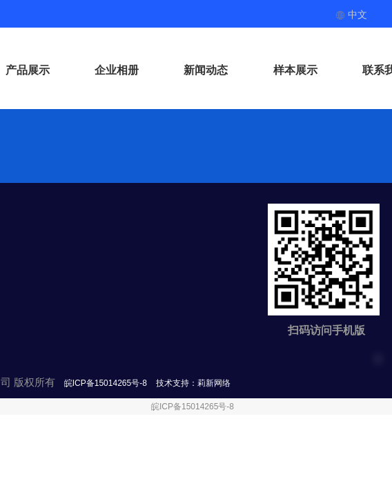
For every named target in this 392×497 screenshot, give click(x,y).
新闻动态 (206, 70)
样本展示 (295, 70)
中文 (351, 14)
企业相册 (117, 70)
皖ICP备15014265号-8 (192, 406)
